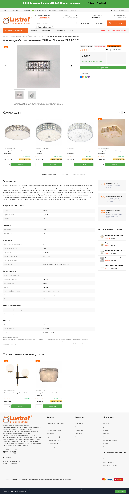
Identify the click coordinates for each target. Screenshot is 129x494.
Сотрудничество (14, 10)
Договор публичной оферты (10, 463)
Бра (70, 30)
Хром (45, 283)
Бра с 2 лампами (39, 36)
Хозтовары (50, 433)
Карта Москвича (108, 462)
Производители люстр (54, 440)
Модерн (46, 287)
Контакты (74, 10)
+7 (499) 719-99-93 (42, 15)
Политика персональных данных (11, 461)
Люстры (33, 30)
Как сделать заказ (109, 437)
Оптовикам (78, 427)
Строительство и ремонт (55, 430)
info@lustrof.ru (7, 457)
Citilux (45, 211)
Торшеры (60, 30)
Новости (106, 447)
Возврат (106, 433)
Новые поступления (53, 447)
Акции (105, 469)
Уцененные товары (119, 30)
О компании (79, 423)
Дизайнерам (52, 10)
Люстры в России (52, 443)
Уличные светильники (53, 427)
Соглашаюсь (120, 491)
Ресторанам (79, 437)
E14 (44, 252)
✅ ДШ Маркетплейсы (39, 10)
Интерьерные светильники (18, 36)
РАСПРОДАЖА (103, 30)
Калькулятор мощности (110, 440)
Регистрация (122, 10)
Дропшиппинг (79, 430)
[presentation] (5, 66)
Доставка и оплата (109, 427)
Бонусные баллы (64, 10)
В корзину (21, 164)
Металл (45, 279)
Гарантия (106, 430)
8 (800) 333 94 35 (71, 16)
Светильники (47, 30)
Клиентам (26, 10)
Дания (45, 215)
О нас (4, 10)
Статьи (105, 443)
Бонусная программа (110, 459)
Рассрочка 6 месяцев (110, 465)
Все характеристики (114, 46)
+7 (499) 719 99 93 (10, 449)
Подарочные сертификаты (55, 437)
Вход (114, 10)
